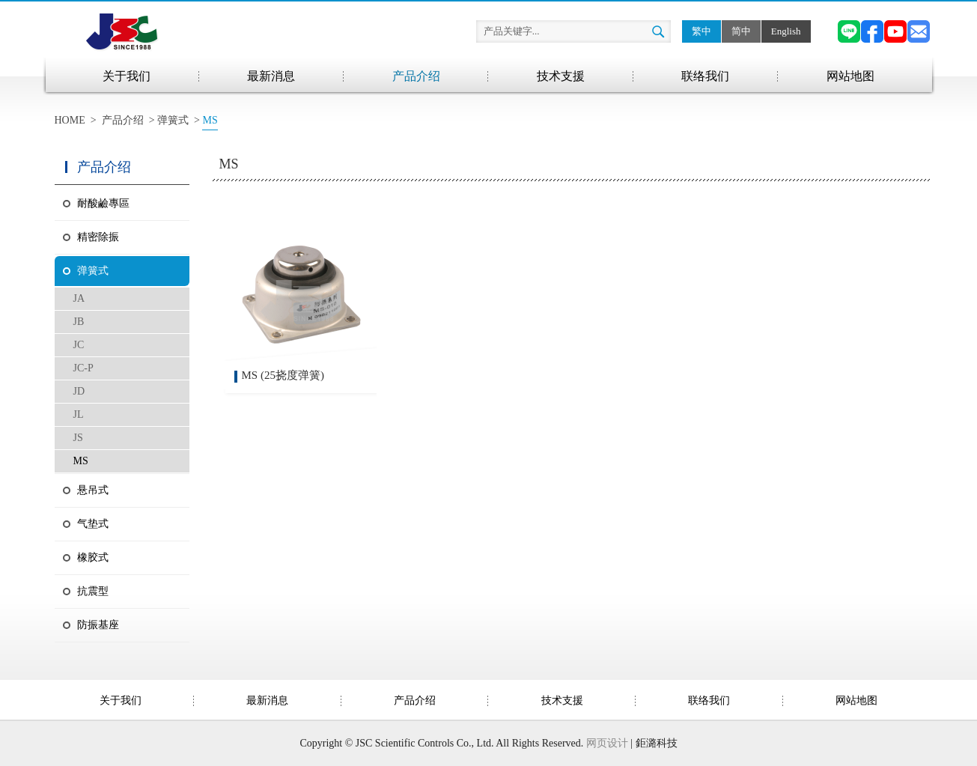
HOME (70, 120)
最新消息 (271, 76)
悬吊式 (93, 490)
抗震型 (93, 591)
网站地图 (850, 76)
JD (79, 391)
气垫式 (93, 523)
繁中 (701, 31)
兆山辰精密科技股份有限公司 (122, 31)
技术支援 (561, 76)
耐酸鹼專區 (103, 203)
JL (78, 414)
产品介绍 (416, 76)
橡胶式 (93, 557)
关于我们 (126, 76)
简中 (741, 31)
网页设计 (607, 743)
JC (79, 344)
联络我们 (705, 76)
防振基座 (98, 624)
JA (79, 298)
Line (849, 31)
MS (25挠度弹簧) (283, 375)
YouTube (895, 31)
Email (918, 31)
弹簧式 (173, 120)
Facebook (872, 31)
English (786, 31)
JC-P (83, 368)
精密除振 (98, 237)
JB (79, 321)
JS (78, 437)
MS (80, 460)
